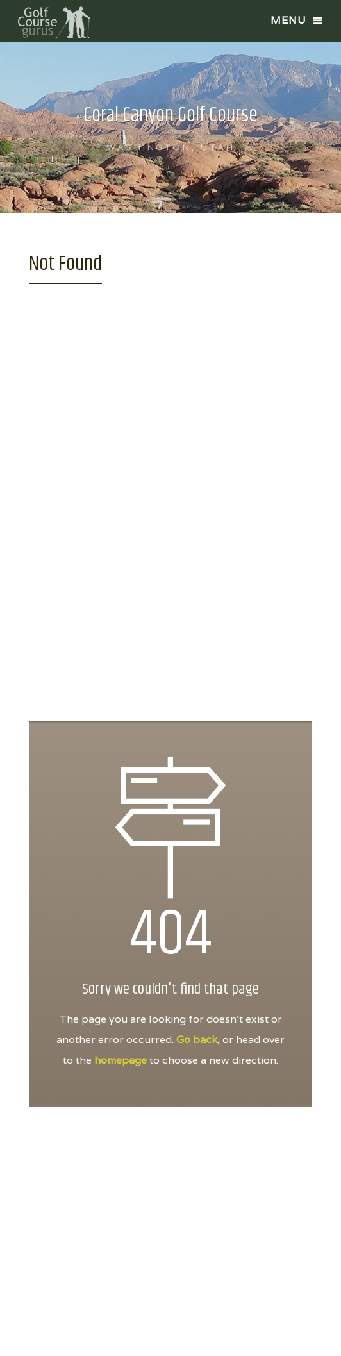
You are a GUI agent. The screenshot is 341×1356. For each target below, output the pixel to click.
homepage (120, 1060)
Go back (196, 1039)
